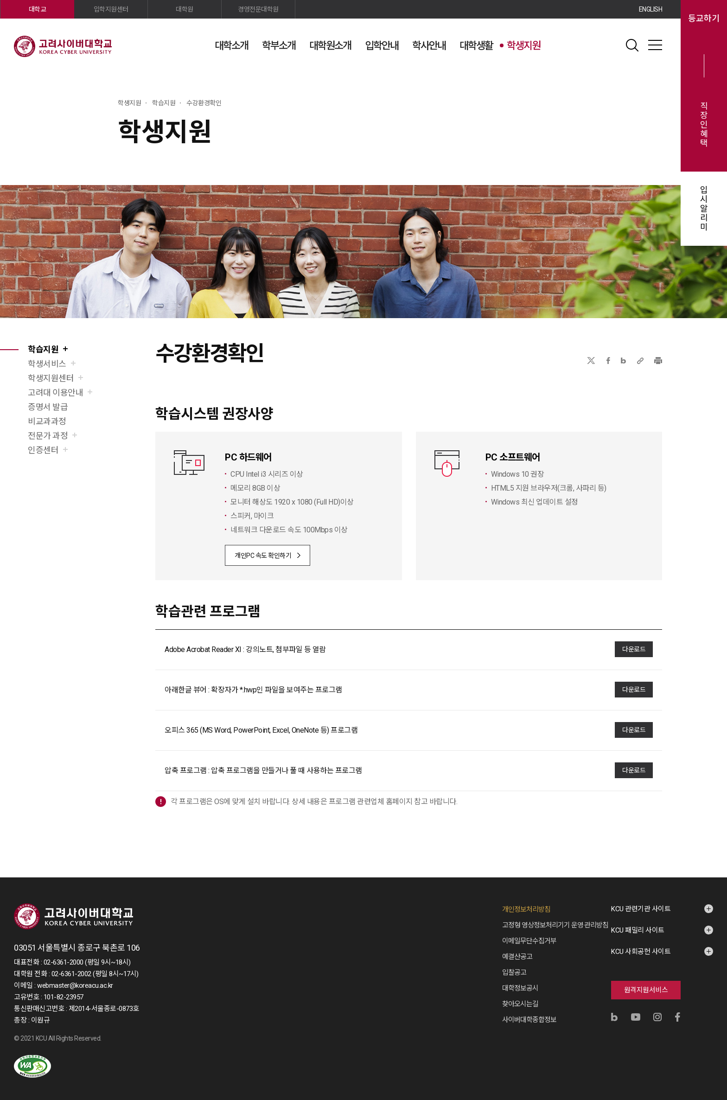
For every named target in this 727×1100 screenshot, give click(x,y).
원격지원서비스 (646, 990)
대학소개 (231, 45)
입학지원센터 (111, 9)
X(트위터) (591, 360)
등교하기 (704, 18)
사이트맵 (655, 45)
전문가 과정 (48, 436)
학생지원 (523, 45)
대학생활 (476, 45)
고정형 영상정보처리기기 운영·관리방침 (555, 925)
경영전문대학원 (258, 9)
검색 (632, 45)
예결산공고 (517, 957)
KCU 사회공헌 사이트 (640, 951)
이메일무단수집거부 (529, 941)
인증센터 (43, 450)
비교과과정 (47, 421)
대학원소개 (330, 45)
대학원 (184, 9)
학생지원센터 (51, 378)
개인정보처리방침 (526, 909)
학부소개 (278, 45)
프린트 (658, 360)
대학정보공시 (520, 988)
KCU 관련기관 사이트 (640, 909)
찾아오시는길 (520, 1004)
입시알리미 (704, 208)
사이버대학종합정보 (529, 1020)
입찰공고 (514, 972)
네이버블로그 (623, 360)
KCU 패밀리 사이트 (637, 930)
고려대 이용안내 (55, 392)
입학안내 (381, 45)
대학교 (37, 9)
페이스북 (608, 360)
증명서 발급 (48, 407)
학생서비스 (47, 364)
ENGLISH (651, 9)
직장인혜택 (704, 125)
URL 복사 (640, 360)
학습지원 (43, 349)
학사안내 (429, 45)
